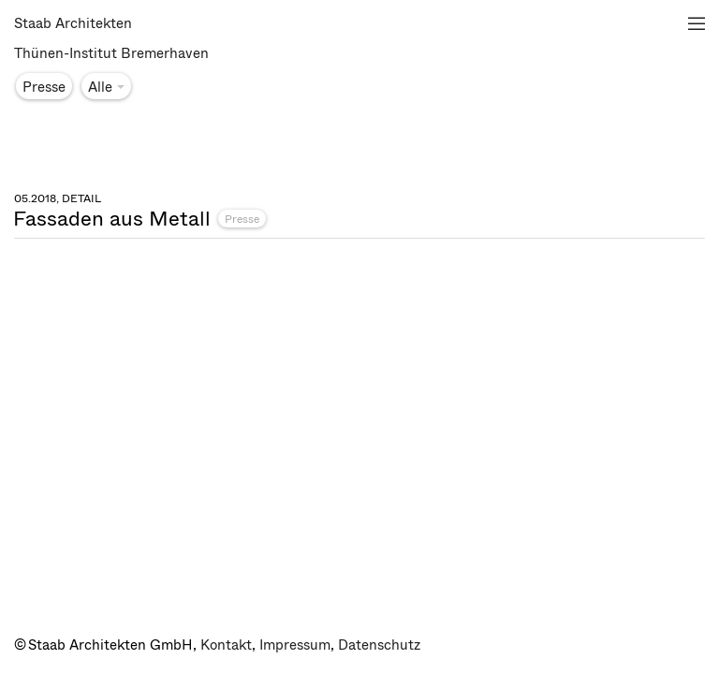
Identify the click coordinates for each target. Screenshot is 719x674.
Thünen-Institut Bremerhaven (111, 53)
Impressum (294, 645)
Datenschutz (379, 645)
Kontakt (226, 645)
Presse (242, 219)
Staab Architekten (73, 23)
